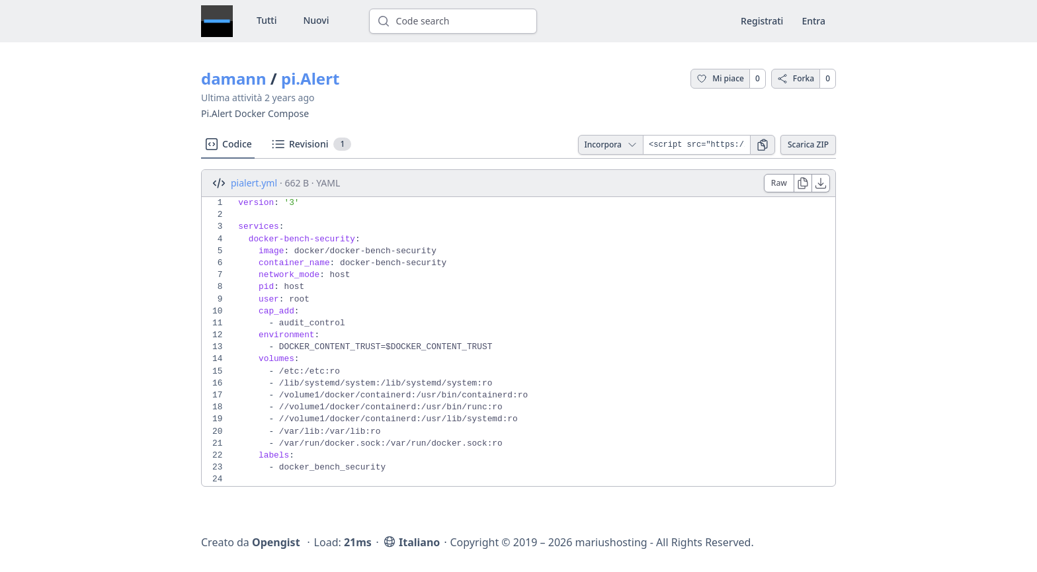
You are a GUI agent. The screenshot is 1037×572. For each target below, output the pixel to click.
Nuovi (316, 20)
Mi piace (720, 78)
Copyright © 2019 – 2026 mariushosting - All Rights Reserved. (601, 542)
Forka (795, 78)
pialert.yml (254, 183)
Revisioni (310, 144)
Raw (779, 182)
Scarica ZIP (808, 144)
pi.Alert (310, 78)
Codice (228, 144)
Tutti (266, 20)
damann (234, 78)
